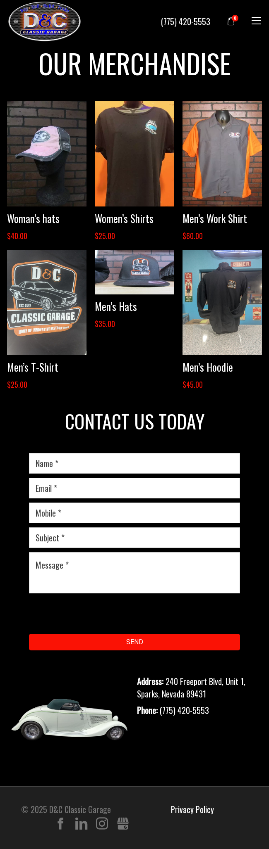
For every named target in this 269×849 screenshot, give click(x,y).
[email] (134, 488)
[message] (134, 572)
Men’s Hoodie (208, 367)
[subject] (134, 537)
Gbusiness (122, 824)
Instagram (102, 824)
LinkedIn (81, 824)
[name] (134, 463)
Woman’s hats (33, 218)
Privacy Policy (192, 809)
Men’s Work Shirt (215, 218)
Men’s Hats (116, 306)
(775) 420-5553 (185, 21)
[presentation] (92, 614)
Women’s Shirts (124, 218)
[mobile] (134, 513)
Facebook (60, 824)
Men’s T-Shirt (32, 367)
